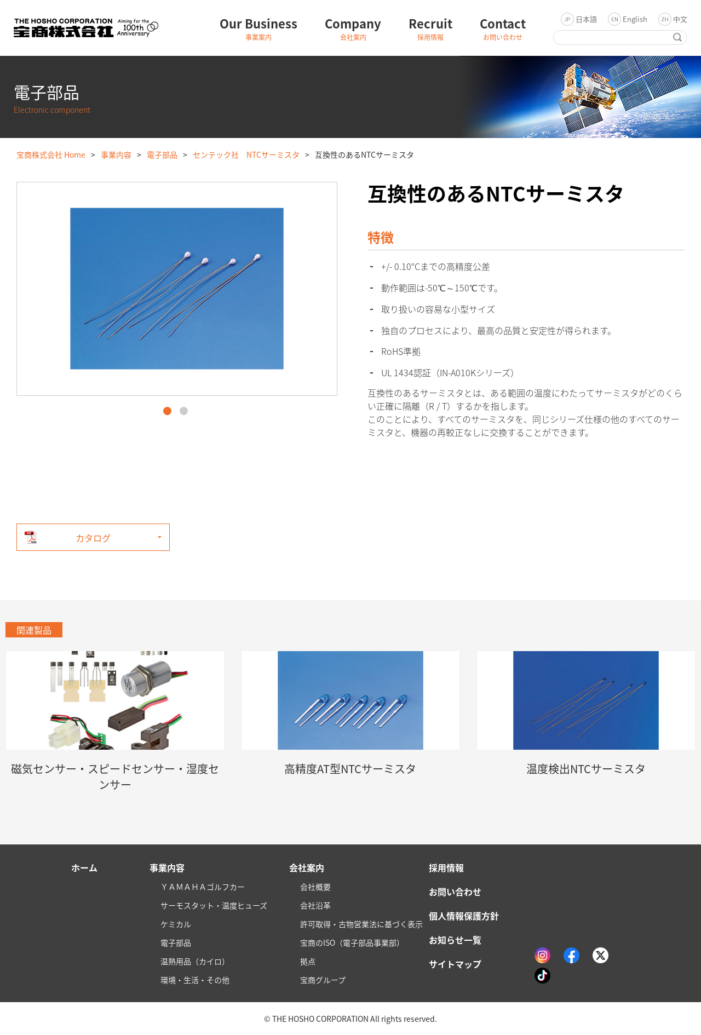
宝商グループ (323, 979)
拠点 (307, 961)
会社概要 (315, 886)
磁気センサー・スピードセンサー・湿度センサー (115, 776)
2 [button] (184, 411)
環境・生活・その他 (194, 979)
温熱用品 (194, 961)
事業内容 (116, 154)
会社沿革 (315, 905)
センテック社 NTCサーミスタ (246, 154)
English (635, 19)
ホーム (84, 867)
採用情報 (446, 867)
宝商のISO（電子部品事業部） (352, 942)
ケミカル (175, 923)
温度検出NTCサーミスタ (586, 769)
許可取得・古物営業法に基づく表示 (361, 923)
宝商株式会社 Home (50, 154)
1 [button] (167, 411)
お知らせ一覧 (455, 939)
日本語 (586, 19)
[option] (177, 288)
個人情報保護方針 (464, 915)
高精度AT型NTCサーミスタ (350, 769)
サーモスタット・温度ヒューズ (213, 905)
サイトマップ (455, 963)
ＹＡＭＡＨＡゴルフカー (202, 886)
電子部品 (162, 154)
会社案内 (306, 867)
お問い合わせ (455, 891)
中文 (680, 19)
